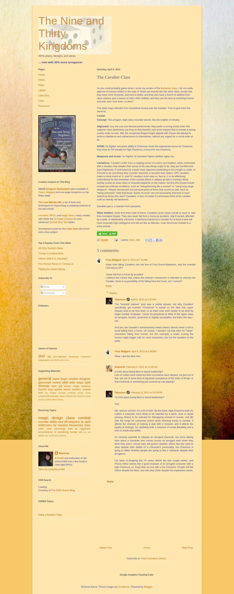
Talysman (120, 299)
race (60, 421)
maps (79, 382)
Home (147, 547)
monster (43, 421)
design (57, 418)
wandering (62, 432)
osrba (80, 392)
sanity (51, 436)
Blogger (148, 586)
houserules (76, 425)
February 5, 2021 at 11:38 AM (141, 367)
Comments (48, 293)
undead (86, 389)
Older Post (187, 547)
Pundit (60, 458)
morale (73, 432)
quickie (58, 389)
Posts (45, 286)
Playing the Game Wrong (51, 269)
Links (41, 100)
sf (55, 432)
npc (75, 396)
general (44, 378)
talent (54, 400)
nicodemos (124, 586)
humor (67, 386)
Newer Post (106, 547)
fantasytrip (74, 356)
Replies (113, 293)
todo (72, 382)
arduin (62, 360)
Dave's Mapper (46, 192)
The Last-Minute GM (49, 202)
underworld (43, 396)
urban (62, 396)
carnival (62, 392)
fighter (41, 435)
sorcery (41, 400)
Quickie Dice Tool (58, 222)
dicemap (43, 385)
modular (72, 392)
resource (85, 386)
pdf (60, 386)
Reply (109, 286)
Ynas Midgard (113, 259)
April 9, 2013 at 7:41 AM (134, 259)
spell (87, 382)
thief (70, 428)
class (132, 240)
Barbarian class (169, 88)
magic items (68, 215)
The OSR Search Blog (63, 490)
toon (67, 360)
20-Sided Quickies (63, 218)
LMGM (42, 90)
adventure (81, 396)
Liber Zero (43, 95)
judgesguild (43, 360)
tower (87, 392)
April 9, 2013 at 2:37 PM (143, 299)
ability (53, 421)
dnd (138, 240)
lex (46, 392)
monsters (43, 215)
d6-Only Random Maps (50, 248)
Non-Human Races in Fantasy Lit (55, 263)
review (56, 382)
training (60, 400)
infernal (68, 396)
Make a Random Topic (50, 514)
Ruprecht (120, 367)
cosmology (59, 428)
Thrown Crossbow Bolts (50, 253)
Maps (41, 85)
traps (50, 389)
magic (43, 418)
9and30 (42, 389)
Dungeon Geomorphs (58, 189)
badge (53, 392)
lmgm (64, 378)
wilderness (45, 425)
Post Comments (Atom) (153, 558)
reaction (63, 425)
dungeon (84, 378)
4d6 (80, 432)
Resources (44, 106)
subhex (48, 400)
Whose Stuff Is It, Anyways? (53, 258)
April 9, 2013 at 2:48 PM (143, 351)
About (41, 79)
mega (76, 386)
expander (54, 396)
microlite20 (54, 360)
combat (84, 418)
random (73, 378)
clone (55, 378)
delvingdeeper (59, 356)
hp (54, 425)
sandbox (76, 389)
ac (76, 428)
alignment (85, 428)
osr (84, 432)
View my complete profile (51, 469)
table (65, 382)
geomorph (44, 382)
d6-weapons (72, 421)
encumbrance (45, 432)
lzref (40, 392)
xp (82, 421)
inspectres (85, 356)
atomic (67, 389)
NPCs (53, 215)
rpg (49, 356)
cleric (41, 428)
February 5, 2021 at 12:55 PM (146, 392)
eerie (88, 396)
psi (89, 432)
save (48, 428)
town (54, 386)
